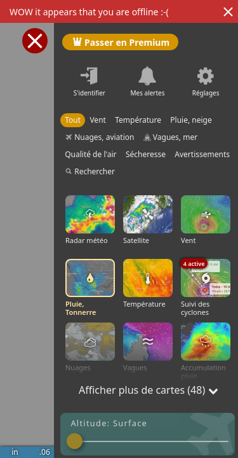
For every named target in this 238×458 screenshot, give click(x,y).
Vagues (148, 347)
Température (148, 284)
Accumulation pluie (205, 351)
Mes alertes (147, 92)
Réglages (206, 92)
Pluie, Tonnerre (90, 288)
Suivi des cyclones (205, 288)
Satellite (148, 220)
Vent (205, 220)
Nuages (90, 347)
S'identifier (89, 92)
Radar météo (90, 220)
